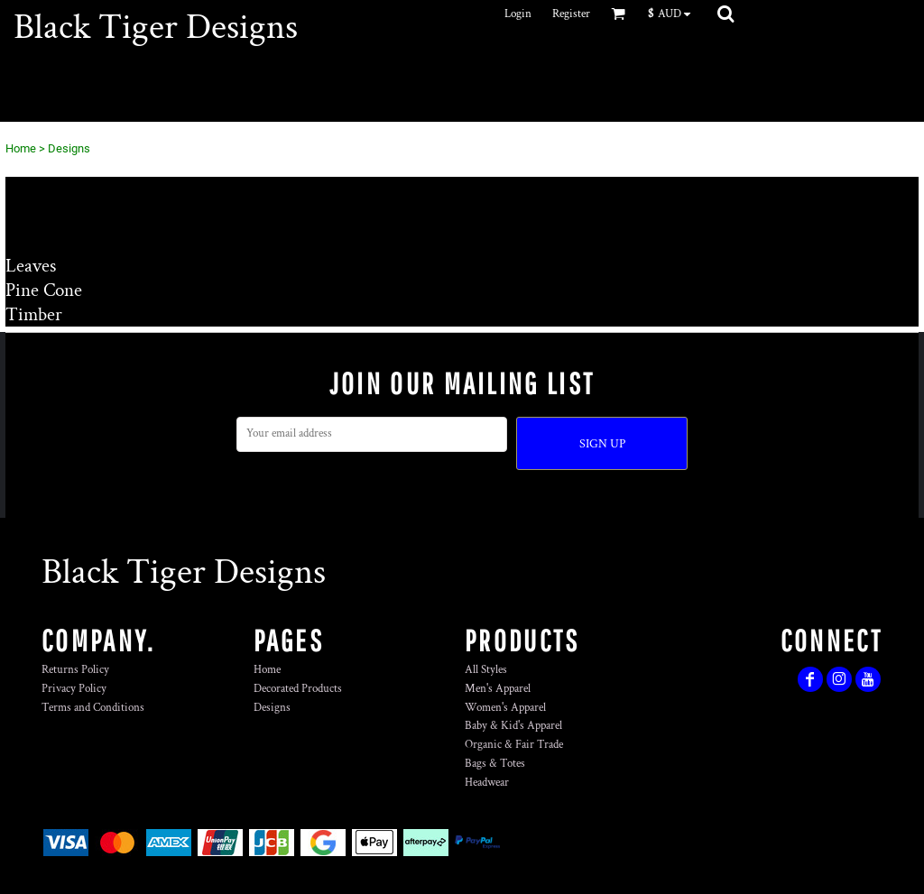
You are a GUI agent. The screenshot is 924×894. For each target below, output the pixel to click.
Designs (272, 707)
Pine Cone (43, 290)
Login (517, 14)
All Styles (486, 669)
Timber (33, 314)
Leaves (30, 265)
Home (20, 148)
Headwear (487, 782)
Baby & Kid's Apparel (513, 725)
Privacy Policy (74, 688)
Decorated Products (298, 688)
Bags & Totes (495, 763)
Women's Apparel (505, 707)
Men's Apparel (498, 688)
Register (571, 14)
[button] (673, 13)
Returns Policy (75, 669)
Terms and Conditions (93, 707)
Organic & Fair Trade (514, 744)
